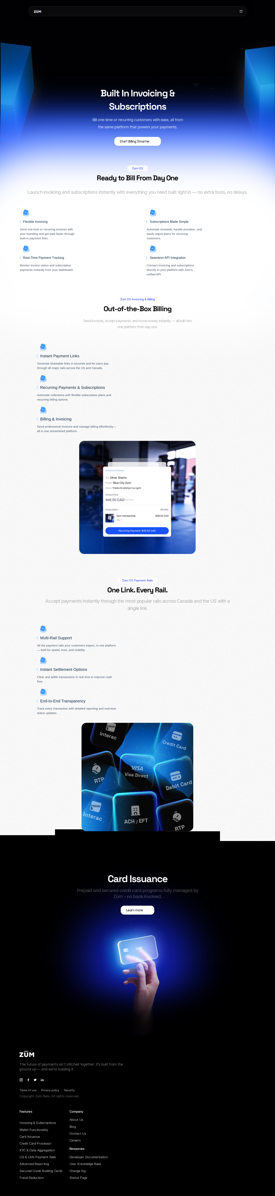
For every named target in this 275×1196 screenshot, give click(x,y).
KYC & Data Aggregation (37, 1150)
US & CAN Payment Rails (38, 1157)
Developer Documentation (88, 1157)
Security (69, 1090)
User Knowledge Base (85, 1164)
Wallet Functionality (34, 1130)
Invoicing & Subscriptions (38, 1123)
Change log (77, 1171)
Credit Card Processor (36, 1143)
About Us (76, 1120)
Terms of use (28, 1090)
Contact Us (77, 1133)
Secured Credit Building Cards (41, 1171)
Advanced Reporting (34, 1164)
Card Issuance (30, 1137)
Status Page (78, 1178)
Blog (72, 1127)
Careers (75, 1140)
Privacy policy (50, 1090)
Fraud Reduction (32, 1178)
